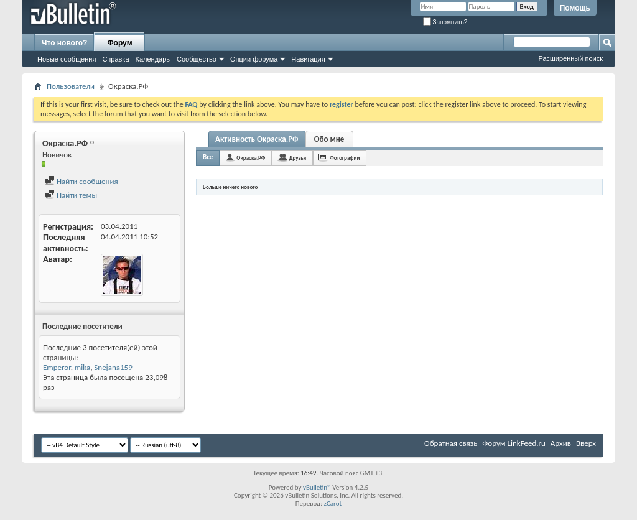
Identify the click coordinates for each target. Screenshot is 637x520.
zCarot (333, 503)
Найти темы (71, 195)
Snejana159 (113, 367)
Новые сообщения (66, 59)
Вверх (586, 443)
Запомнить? (445, 22)
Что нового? (64, 43)
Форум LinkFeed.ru (514, 443)
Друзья (297, 157)
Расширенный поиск (570, 58)
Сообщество (196, 59)
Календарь (153, 59)
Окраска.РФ (250, 157)
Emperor (57, 367)
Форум (119, 43)
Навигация (308, 59)
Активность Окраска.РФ (257, 139)
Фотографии (345, 157)
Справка (115, 59)
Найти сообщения (81, 181)
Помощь (575, 8)
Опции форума (253, 59)
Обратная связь (450, 443)
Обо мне (329, 139)
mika (82, 367)
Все (208, 157)
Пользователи (71, 86)
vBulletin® (317, 487)
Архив (561, 443)
